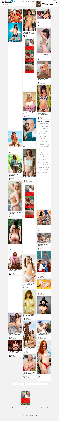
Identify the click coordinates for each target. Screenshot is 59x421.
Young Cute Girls (28, 319)
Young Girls (27, 288)
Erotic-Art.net (28, 415)
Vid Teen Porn (44, 164)
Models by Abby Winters (29, 377)
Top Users (34, 1)
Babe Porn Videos (43, 172)
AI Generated (42, 318)
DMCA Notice (34, 408)
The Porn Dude (44, 159)
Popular (29, 1)
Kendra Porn (44, 154)
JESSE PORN (43, 149)
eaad (26, 180)
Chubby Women (13, 356)
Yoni (26, 35)
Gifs (23, 1)
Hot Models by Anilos (29, 181)
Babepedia (44, 131)
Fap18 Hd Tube (44, 170)
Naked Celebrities (43, 162)
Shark (26, 351)
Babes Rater (44, 129)
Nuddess (44, 157)
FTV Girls (12, 217)
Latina (26, 36)
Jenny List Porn (44, 146)
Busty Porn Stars (42, 118)
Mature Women (42, 83)
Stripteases (44, 408)
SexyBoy (41, 293)
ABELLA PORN (44, 144)
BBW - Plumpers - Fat (14, 274)
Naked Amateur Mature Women (16, 179)
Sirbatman (12, 178)
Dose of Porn (44, 141)
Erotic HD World (44, 134)
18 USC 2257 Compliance (26, 408)
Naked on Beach (13, 152)
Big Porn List (44, 126)
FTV (11, 216)
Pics (20, 1)
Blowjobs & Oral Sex (43, 338)
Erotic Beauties (43, 123)
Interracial (27, 352)
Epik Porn (44, 139)
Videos (26, 1)
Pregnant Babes (42, 294)
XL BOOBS (27, 115)
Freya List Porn (44, 152)
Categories (16, 1)
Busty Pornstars (42, 277)
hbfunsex (41, 82)
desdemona (42, 58)
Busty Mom (27, 116)
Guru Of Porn (44, 136)
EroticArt (27, 287)
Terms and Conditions (17, 408)
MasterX (41, 117)
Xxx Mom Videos (44, 167)
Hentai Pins (39, 408)
